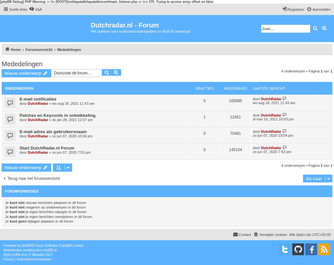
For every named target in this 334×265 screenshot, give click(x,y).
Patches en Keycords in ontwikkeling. (58, 115)
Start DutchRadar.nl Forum (47, 148)
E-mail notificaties (38, 99)
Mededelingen (22, 64)
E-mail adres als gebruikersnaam (53, 131)
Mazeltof (38, 255)
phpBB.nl (50, 250)
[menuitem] (35, 9)
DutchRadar (38, 103)
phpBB (26, 245)
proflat (16, 255)
